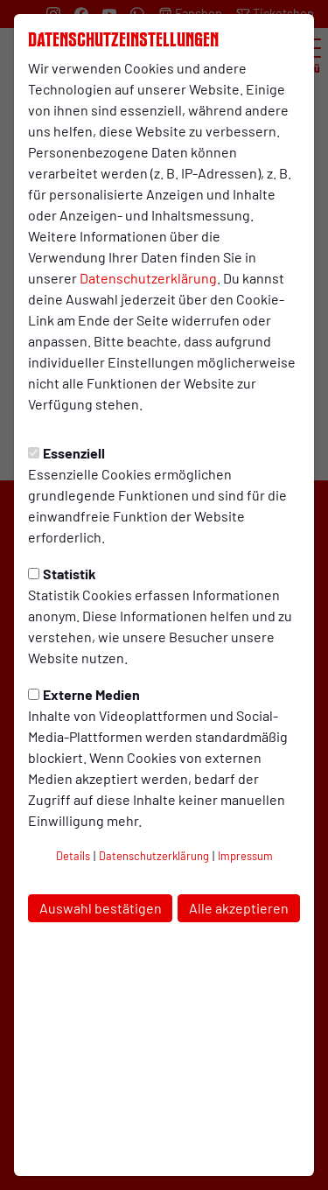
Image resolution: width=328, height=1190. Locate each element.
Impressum (245, 856)
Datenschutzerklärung (148, 278)
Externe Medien (84, 694)
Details (73, 856)
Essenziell (66, 452)
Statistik (62, 573)
